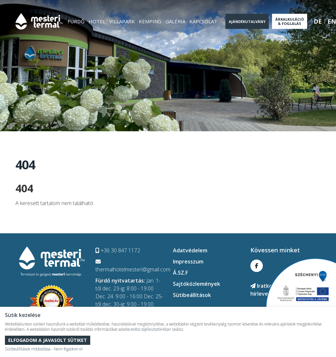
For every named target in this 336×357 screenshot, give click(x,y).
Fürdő (76, 21)
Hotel (97, 21)
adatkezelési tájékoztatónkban (144, 329)
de (318, 21)
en (331, 21)
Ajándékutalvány (247, 21)
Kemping (150, 21)
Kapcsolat (203, 21)
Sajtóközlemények (196, 283)
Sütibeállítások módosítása (28, 349)
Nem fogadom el (68, 349)
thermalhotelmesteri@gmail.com (132, 266)
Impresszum (188, 261)
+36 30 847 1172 (117, 250)
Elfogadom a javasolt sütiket (47, 340)
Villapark (122, 21)
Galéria (175, 21)
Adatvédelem (190, 250)
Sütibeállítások (192, 295)
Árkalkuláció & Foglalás (289, 21)
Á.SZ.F (180, 272)
